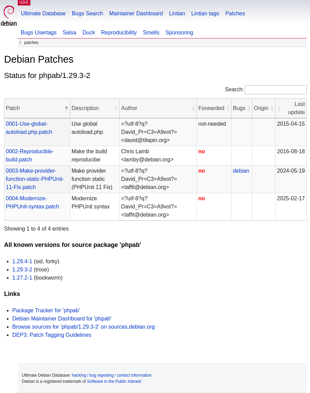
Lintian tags (205, 13)
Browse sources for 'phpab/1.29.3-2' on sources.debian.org (83, 327)
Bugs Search (87, 13)
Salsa (69, 32)
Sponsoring (179, 32)
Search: (234, 89)
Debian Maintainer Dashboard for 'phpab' (62, 318)
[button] (66, 108)
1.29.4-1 (22, 261)
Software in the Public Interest (114, 381)
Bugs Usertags (39, 32)
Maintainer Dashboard (136, 13)
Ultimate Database (43, 13)
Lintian (177, 13)
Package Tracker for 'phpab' (46, 310)
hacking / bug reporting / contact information (111, 375)
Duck (89, 32)
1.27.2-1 (22, 278)
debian (241, 171)
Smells (151, 32)
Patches (235, 13)
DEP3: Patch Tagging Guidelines (51, 335)
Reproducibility (119, 32)
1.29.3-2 (22, 269)
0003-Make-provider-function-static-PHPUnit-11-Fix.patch (35, 179)
